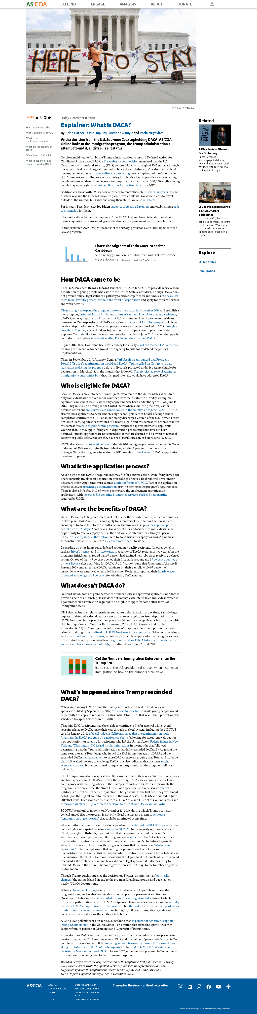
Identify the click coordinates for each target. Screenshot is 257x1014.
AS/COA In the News (57, 989)
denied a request (93, 757)
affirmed (160, 788)
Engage (98, 4)
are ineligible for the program (99, 426)
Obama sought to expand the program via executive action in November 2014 (110, 310)
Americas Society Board (87, 989)
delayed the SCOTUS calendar (153, 825)
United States (207, 262)
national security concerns (87, 636)
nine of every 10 (144, 452)
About (157, 4)
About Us (52, 985)
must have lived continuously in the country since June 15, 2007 (127, 410)
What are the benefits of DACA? (39, 148)
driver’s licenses (80, 551)
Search (227, 4)
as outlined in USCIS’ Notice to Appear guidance (119, 632)
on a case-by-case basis (127, 711)
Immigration (207, 271)
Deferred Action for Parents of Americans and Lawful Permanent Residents (127, 314)
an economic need (121, 541)
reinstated (149, 200)
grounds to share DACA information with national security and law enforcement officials (119, 642)
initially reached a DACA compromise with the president (120, 904)
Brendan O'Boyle (121, 133)
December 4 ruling (84, 890)
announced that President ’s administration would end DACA (115, 361)
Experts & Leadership (85, 985)
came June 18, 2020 (117, 829)
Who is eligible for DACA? (39, 133)
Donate (185, 4)
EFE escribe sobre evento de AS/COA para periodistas (214, 210)
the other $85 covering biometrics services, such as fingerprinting (125, 494)
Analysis (128, 4)
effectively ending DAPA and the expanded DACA (123, 338)
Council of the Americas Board (87, 994)
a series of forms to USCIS (130, 483)
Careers (52, 993)
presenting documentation (99, 487)
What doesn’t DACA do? (38, 155)
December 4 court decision (121, 161)
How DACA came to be (38, 127)
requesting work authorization (89, 537)
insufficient (134, 837)
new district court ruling (114, 173)
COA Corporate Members (87, 999)
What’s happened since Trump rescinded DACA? (39, 162)
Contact (52, 999)
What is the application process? (37, 140)
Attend (69, 4)
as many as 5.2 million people (144, 322)
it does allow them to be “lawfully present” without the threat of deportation (119, 298)
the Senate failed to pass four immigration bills (121, 898)
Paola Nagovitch (152, 133)
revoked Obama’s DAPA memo (157, 345)
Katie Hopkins (96, 133)
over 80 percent (99, 444)
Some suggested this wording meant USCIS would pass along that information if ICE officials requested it (118, 945)
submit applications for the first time (117, 185)
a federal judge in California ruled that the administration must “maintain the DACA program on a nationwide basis (115, 735)
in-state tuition (106, 551)
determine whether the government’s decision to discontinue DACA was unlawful (113, 804)
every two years (158, 192)
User (212, 4)
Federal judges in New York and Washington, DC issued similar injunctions (119, 743)
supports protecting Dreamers (130, 206)
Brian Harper (74, 133)
